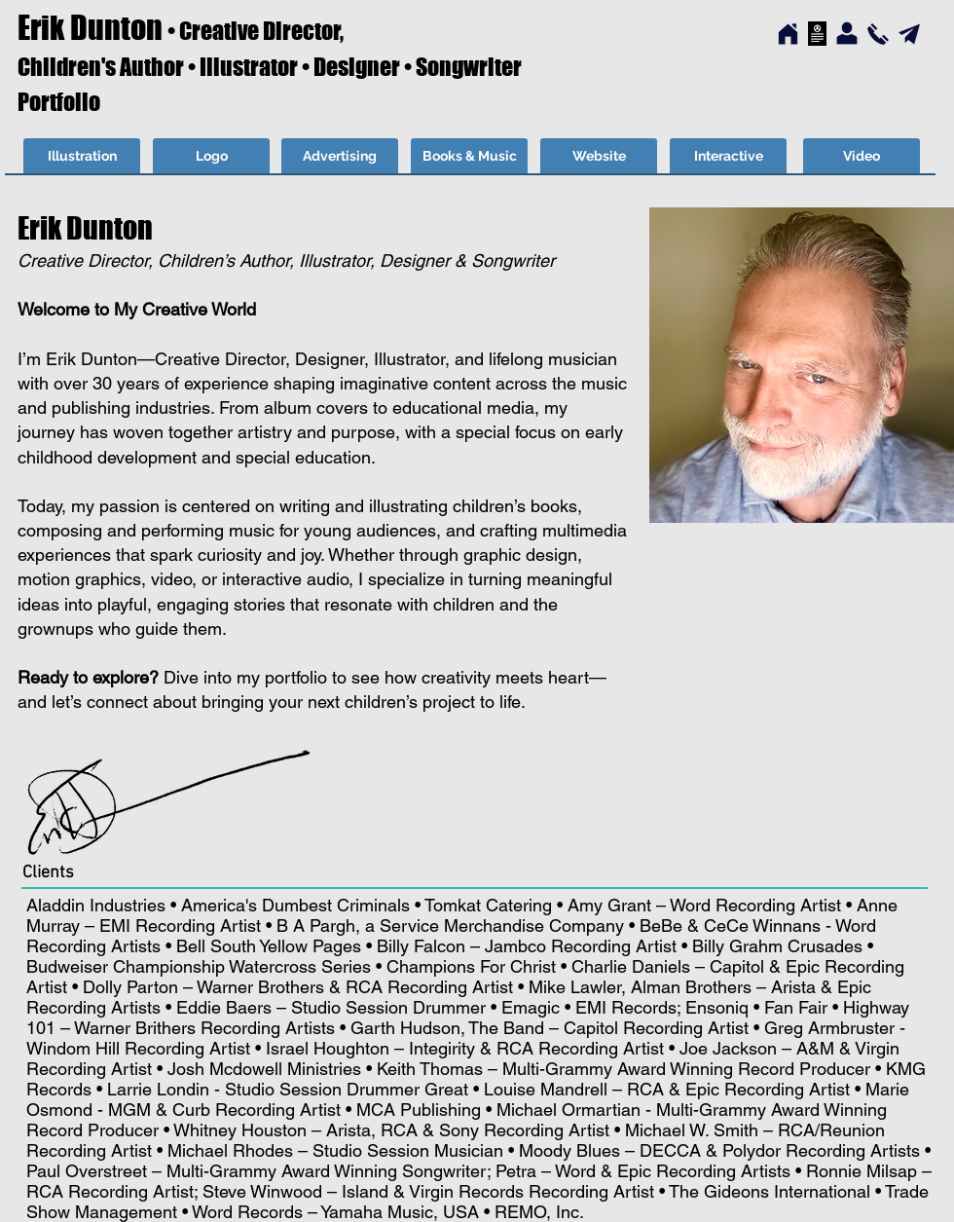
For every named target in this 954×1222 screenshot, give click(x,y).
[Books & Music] (469, 156)
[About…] (847, 34)
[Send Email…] (909, 34)
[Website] (598, 156)
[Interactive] (728, 156)
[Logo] (211, 156)
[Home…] (787, 34)
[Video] (861, 156)
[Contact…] (878, 34)
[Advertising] (339, 156)
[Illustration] (81, 156)
